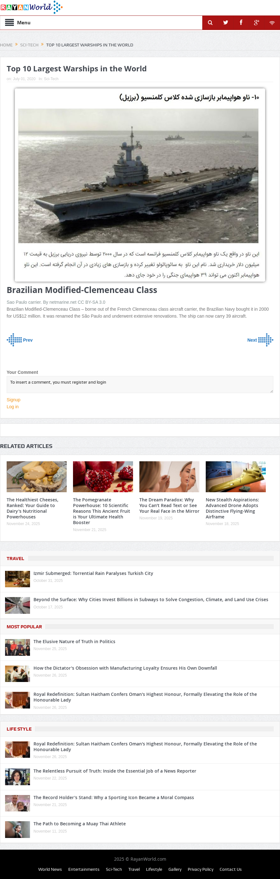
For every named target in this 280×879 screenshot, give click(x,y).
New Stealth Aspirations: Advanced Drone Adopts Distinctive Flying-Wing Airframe (232, 508)
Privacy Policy (200, 869)
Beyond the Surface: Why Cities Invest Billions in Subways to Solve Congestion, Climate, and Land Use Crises (150, 599)
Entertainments (84, 869)
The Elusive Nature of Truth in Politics (74, 641)
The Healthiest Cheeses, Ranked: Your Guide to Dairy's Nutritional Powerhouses (32, 508)
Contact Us (231, 869)
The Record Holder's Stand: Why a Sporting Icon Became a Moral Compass (113, 797)
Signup (14, 399)
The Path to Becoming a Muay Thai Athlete (79, 824)
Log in (13, 406)
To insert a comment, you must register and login (140, 384)
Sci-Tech (51, 79)
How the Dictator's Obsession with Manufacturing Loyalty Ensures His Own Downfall (125, 668)
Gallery (174, 869)
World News (50, 869)
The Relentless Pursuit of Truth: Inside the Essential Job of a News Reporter (114, 771)
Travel (15, 558)
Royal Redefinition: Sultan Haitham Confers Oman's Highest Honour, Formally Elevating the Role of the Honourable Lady (145, 697)
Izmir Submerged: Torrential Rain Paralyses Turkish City (93, 573)
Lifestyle (154, 869)
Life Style (19, 729)
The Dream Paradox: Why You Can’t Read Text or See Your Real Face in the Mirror (169, 505)
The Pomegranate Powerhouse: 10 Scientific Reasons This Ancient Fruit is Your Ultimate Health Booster (101, 511)
